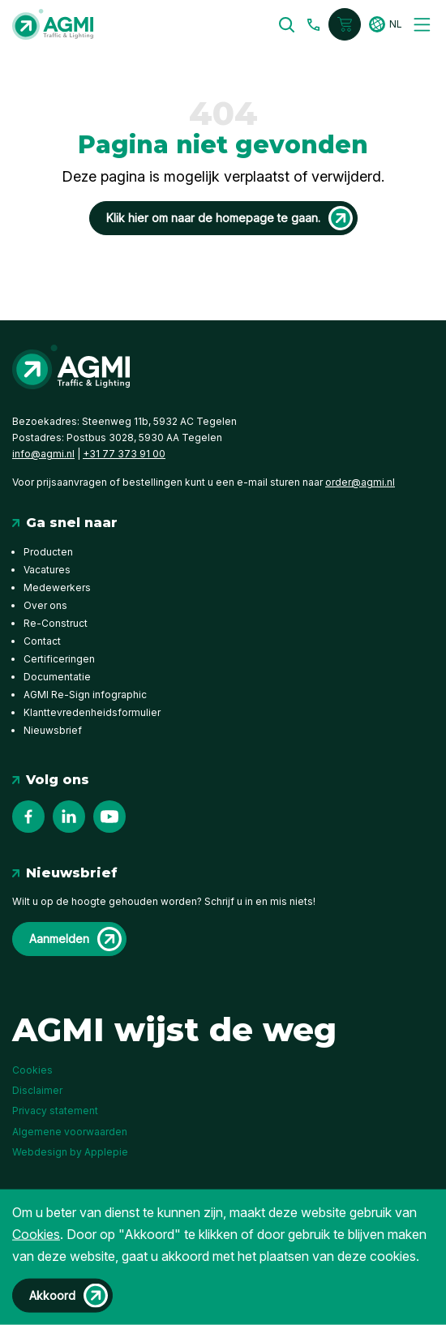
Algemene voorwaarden (69, 1132)
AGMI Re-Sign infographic (85, 694)
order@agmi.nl (360, 482)
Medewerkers (57, 587)
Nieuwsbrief (53, 730)
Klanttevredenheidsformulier (92, 712)
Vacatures (47, 570)
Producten (48, 552)
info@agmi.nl (43, 454)
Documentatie (57, 677)
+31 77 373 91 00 (124, 454)
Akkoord (52, 1295)
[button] (287, 24)
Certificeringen (59, 659)
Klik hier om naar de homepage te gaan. (213, 218)
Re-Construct (56, 623)
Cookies (32, 1070)
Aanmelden (59, 939)
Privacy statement (55, 1110)
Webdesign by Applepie (70, 1151)
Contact (42, 641)
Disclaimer (37, 1090)
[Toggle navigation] (422, 24)
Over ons (45, 605)
